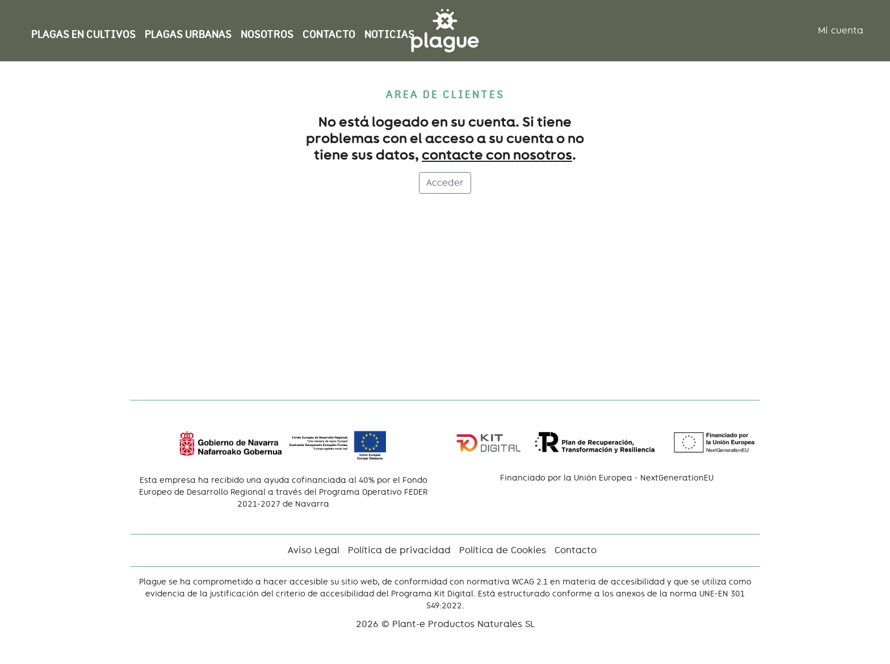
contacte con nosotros (497, 155)
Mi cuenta (840, 30)
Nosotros (267, 34)
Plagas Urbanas (188, 34)
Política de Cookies (502, 550)
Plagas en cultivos (83, 34)
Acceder (445, 182)
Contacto (329, 34)
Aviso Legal (313, 550)
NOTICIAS (389, 34)
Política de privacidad (399, 550)
